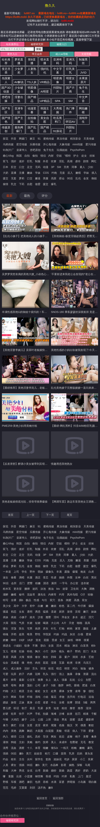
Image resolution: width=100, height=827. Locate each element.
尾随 (53, 725)
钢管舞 (39, 776)
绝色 (29, 662)
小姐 (45, 696)
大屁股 (39, 730)
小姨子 (23, 617)
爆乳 (53, 184)
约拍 (56, 776)
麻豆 (32, 138)
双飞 (5, 161)
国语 (46, 583)
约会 (5, 759)
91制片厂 (8, 149)
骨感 (48, 776)
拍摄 (45, 713)
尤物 (70, 560)
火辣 (21, 656)
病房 (37, 628)
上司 (16, 571)
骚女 (5, 628)
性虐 (53, 577)
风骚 (13, 656)
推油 (51, 588)
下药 (21, 184)
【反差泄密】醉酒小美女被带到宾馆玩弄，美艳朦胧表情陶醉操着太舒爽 (45, 463)
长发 (94, 651)
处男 (53, 691)
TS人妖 (32, 82)
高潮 (69, 161)
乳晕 (40, 708)
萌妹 (40, 571)
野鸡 (77, 651)
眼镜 (77, 685)
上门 (80, 776)
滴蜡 (21, 577)
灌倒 (5, 742)
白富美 (84, 645)
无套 (62, 172)
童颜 (11, 776)
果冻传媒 (62, 138)
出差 (19, 776)
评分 (45, 195)
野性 (37, 634)
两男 (93, 702)
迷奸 (21, 161)
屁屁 (45, 662)
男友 (64, 719)
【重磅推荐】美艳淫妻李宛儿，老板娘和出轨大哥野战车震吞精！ (41, 387)
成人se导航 (61, 54)
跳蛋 (69, 770)
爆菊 (75, 571)
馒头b (54, 747)
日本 (5, 167)
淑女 (5, 577)
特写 (5, 600)
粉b (93, 645)
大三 (13, 691)
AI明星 (44, 91)
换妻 (21, 685)
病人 (75, 730)
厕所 (54, 583)
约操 (56, 634)
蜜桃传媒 (48, 138)
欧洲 (69, 662)
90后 (6, 583)
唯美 (29, 634)
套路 (48, 759)
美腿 (45, 178)
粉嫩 (38, 583)
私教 (72, 776)
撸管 (72, 708)
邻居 (67, 730)
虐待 (77, 161)
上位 (32, 719)
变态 (45, 577)
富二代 (71, 605)
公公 (80, 679)
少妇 (90, 167)
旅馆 (13, 702)
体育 (37, 747)
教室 (91, 742)
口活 (21, 736)
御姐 (94, 178)
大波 (94, 770)
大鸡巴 (15, 719)
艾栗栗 (23, 787)
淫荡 (13, 628)
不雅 (35, 645)
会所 (13, 583)
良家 (90, 759)
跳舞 (21, 730)
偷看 (13, 577)
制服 (37, 161)
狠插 (29, 656)
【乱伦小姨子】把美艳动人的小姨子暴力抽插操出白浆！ (35, 236)
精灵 (21, 691)
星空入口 (12, 54)
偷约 (37, 742)
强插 (5, 753)
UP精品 (45, 101)
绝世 (67, 668)
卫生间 (74, 588)
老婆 (45, 702)
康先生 (42, 594)
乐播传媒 (35, 144)
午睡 (5, 719)
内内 (5, 730)
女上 (48, 679)
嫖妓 (5, 702)
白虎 (91, 571)
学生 (24, 571)
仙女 (5, 662)
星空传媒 (21, 144)
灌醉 (5, 594)
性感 (36, 600)
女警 (69, 691)
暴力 (5, 725)
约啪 (5, 691)
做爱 (37, 184)
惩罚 (77, 713)
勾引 (44, 600)
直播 (13, 172)
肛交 (13, 167)
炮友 (83, 571)
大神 (13, 770)
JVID (83, 72)
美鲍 (29, 742)
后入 (70, 172)
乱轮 (72, 679)
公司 (37, 685)
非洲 (77, 662)
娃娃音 (38, 753)
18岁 (30, 640)
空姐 (59, 155)
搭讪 (61, 178)
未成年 (63, 742)
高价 (37, 736)
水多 (83, 656)
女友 (21, 611)
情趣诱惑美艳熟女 (61, 463)
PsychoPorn (77, 149)
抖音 (13, 138)
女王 (62, 640)
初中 (32, 605)
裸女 (13, 765)
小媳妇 (18, 645)
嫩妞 (53, 605)
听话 (16, 708)
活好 (27, 668)
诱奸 (77, 770)
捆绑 (27, 588)
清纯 (37, 696)
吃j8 (66, 759)
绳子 (77, 736)
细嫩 (45, 747)
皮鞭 (69, 736)
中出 (53, 702)
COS (46, 172)
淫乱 (61, 161)
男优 (21, 770)
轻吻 (90, 594)
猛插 (45, 611)
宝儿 (5, 651)
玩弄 (13, 674)
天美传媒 (89, 138)
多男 (48, 708)
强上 (61, 674)
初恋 (13, 611)
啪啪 (79, 622)
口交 (21, 167)
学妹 (37, 172)
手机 (37, 713)
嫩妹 (29, 172)
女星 (29, 725)
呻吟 (13, 640)
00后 (70, 178)
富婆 (61, 781)
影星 (63, 765)
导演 (45, 736)
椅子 (69, 651)
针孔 (53, 628)
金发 (86, 178)
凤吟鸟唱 (72, 594)
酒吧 (21, 781)
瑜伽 (83, 668)
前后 (61, 736)
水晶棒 (54, 765)
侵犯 (91, 691)
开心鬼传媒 (50, 144)
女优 (29, 770)
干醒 (94, 713)
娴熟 (71, 765)
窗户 (67, 656)
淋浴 (75, 645)
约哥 (61, 594)
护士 (76, 155)
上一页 (30, 514)
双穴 (52, 600)
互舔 (61, 662)
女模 (61, 702)
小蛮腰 (28, 776)
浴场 (91, 696)
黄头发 (89, 753)
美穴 (28, 753)
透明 (29, 611)
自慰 (29, 184)
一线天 (65, 747)
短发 (56, 708)
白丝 (86, 577)
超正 (83, 617)
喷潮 (13, 651)
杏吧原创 (35, 149)
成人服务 (16, 668)
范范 (5, 787)
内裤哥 (52, 594)
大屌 (5, 622)
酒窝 (21, 747)
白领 (80, 634)
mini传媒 (77, 144)
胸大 (37, 651)
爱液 (88, 634)
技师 (45, 742)
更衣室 (18, 588)
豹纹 (91, 725)
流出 (94, 674)
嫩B (50, 787)
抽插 (61, 577)
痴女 (45, 656)
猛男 (5, 685)
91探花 (57, 131)
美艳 (13, 730)
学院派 (47, 634)
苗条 (60, 600)
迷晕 (65, 588)
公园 (40, 719)
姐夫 (32, 617)
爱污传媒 (90, 144)
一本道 (7, 571)
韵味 (53, 656)
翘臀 (48, 617)
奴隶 (69, 713)
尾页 (69, 514)
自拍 (27, 155)
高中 (16, 605)
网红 (94, 161)
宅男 (29, 628)
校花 (51, 668)
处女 (84, 155)
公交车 (31, 679)
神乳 (68, 685)
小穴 (45, 651)
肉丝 (37, 662)
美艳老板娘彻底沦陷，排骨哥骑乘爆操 (25, 501)
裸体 (61, 691)
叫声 (29, 713)
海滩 (53, 713)
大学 (24, 605)
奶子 (21, 674)
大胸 (84, 588)
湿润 (88, 708)
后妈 (79, 753)
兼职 (29, 781)
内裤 (29, 674)
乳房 (71, 753)
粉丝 (64, 708)
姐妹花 (58, 759)
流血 (13, 747)
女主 (45, 691)
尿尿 (74, 759)
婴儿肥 (7, 708)
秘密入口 (62, 44)
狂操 (21, 651)
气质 (21, 622)
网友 (53, 736)
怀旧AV (70, 121)
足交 (29, 167)
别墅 (88, 679)
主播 (21, 172)
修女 (37, 656)
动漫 (45, 167)
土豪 (94, 628)
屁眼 (46, 640)
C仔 (82, 594)
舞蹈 (29, 730)
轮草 (13, 713)
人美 (5, 765)
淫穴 (91, 617)
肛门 (86, 651)
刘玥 (32, 787)
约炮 (54, 172)
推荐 (80, 708)
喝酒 (45, 622)
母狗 (13, 685)
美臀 (86, 736)
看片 (5, 679)
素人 (82, 167)
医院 (13, 622)
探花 (5, 138)
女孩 (51, 645)
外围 (69, 577)
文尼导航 (86, 54)
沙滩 (61, 713)
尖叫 (29, 759)
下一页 (50, 514)
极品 (28, 600)
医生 (21, 628)
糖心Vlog (8, 155)
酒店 (37, 577)
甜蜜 (72, 719)
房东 (45, 628)
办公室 (74, 583)
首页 (10, 514)
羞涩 (88, 776)
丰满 (59, 571)
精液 (86, 713)
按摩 (69, 702)
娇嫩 (5, 640)
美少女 (7, 605)
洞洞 (75, 656)
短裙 (37, 622)
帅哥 (13, 679)
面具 (87, 622)
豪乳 (90, 747)
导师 (21, 696)
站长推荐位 (12, 44)
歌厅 (24, 708)
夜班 (45, 725)
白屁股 (50, 730)
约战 (64, 634)
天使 (71, 622)
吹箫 (53, 161)
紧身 (29, 702)
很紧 (86, 640)
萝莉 (21, 178)
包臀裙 (74, 742)
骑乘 (40, 679)
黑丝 (94, 577)
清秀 (5, 747)
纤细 (29, 696)
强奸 (13, 161)
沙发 (40, 617)
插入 (94, 172)
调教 (92, 588)
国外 (53, 651)
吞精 (45, 781)
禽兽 (94, 736)
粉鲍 (74, 747)
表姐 (13, 617)
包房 (37, 781)
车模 (13, 781)
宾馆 (77, 611)
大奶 (5, 172)
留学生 (39, 759)
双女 (84, 600)
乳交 (13, 184)
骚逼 (5, 611)
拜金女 (66, 617)
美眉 (5, 656)
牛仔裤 (82, 605)
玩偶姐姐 (62, 149)
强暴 (64, 679)
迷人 (56, 679)
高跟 (53, 178)
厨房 (61, 611)
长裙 (29, 622)
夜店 (32, 708)
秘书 (21, 594)
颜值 (86, 628)
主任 (21, 759)
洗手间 (71, 696)
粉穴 (47, 753)
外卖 (45, 161)
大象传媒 (64, 144)
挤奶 (86, 770)
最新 (9, 195)
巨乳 (29, 161)
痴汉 (69, 725)
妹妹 (94, 611)
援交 (5, 178)
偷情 (5, 184)
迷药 (35, 588)
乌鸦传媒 (8, 144)
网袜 (13, 696)
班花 (43, 668)
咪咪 (78, 640)
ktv (58, 588)
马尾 (87, 765)
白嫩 (40, 605)
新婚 (45, 770)
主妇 (21, 742)
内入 (5, 736)
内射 (51, 155)
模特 (67, 543)
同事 (74, 167)
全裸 (13, 600)
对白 (75, 668)
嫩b (21, 753)
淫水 (59, 645)
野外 (32, 571)
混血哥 (31, 594)
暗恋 (59, 668)
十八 (29, 747)
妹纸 (70, 640)
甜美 (63, 753)
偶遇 (83, 725)
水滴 (53, 781)
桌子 (45, 685)
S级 (53, 685)
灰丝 (72, 634)
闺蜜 (68, 600)
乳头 (45, 674)
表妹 (5, 617)
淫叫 (56, 617)
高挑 (76, 600)
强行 (53, 674)
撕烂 (13, 725)
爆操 (91, 605)
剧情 (86, 161)
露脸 (67, 571)
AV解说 (19, 82)
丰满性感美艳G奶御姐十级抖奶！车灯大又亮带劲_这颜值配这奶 (40, 311)
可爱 (5, 674)
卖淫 (37, 725)
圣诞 (53, 611)
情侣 (43, 155)
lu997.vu (29, 13)
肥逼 (85, 685)
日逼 (21, 725)
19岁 (22, 640)
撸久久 (50, 5)
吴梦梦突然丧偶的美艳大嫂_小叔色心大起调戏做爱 (32, 274)
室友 (38, 640)
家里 (77, 628)
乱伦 (78, 178)
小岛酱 (82, 781)
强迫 (56, 719)
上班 (48, 719)
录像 (77, 674)
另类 (66, 167)
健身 (91, 668)
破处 (37, 691)
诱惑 (37, 611)
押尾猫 (71, 781)
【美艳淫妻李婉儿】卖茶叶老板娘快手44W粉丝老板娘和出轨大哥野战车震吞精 (49, 349)
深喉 (79, 765)
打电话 (82, 696)
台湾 (37, 770)
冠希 (37, 674)
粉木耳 (7, 588)
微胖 (61, 685)
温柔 (80, 719)
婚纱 (53, 770)
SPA (57, 101)
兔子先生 (48, 149)
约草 (64, 776)
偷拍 (35, 155)
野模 (5, 781)
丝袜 (92, 155)
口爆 (55, 753)
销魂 (5, 634)
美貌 (59, 730)
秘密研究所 (37, 44)
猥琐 (13, 736)
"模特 (67, 155)
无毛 (83, 742)
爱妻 (91, 730)
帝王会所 (37, 54)
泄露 (86, 674)
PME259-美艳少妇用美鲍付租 (19, 425)
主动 (29, 691)
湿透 (53, 662)
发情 (69, 611)
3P (52, 167)
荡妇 (29, 685)
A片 (64, 622)
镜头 (61, 651)
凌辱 (77, 691)
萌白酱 (93, 781)
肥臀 (30, 583)
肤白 (43, 645)
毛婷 (13, 787)
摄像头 (50, 571)
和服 (5, 770)
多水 (75, 617)
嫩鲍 (82, 747)
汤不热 (42, 787)
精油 (67, 645)
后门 (22, 583)
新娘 (61, 770)
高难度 (15, 662)
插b (21, 600)
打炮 (61, 628)
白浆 (93, 685)
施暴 (69, 674)
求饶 (61, 696)
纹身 (27, 645)
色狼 (61, 725)
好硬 (5, 713)
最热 (27, 195)
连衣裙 (85, 583)
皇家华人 (21, 149)
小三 (82, 759)
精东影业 (75, 138)
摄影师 (90, 719)
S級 (85, 702)
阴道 (77, 702)
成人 (5, 668)
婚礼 (29, 736)
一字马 (63, 583)
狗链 (13, 742)
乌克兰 (87, 662)
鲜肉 (69, 628)
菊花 (53, 696)
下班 (83, 730)
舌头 (35, 668)
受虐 (54, 640)
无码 (37, 167)
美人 (53, 742)
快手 (21, 713)
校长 (13, 759)
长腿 (29, 577)
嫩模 (78, 172)
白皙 (37, 702)
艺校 (91, 656)
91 (39, 138)
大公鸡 (55, 622)
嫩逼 (37, 178)
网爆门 (23, 138)
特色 (29, 651)
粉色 (61, 605)
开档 (13, 634)
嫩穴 (86, 611)
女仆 (5, 696)
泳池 (43, 588)
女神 (77, 577)
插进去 (7, 645)
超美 (21, 634)
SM (70, 101)
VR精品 (45, 82)
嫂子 (24, 719)
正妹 (21, 702)
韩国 (19, 155)
